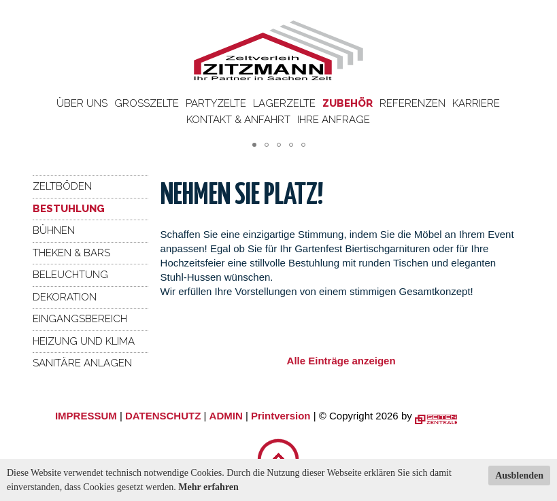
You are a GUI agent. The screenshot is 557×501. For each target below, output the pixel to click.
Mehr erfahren (208, 487)
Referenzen (412, 103)
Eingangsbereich (80, 319)
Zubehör (347, 103)
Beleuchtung (70, 275)
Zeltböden (62, 186)
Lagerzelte (284, 103)
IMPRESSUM (86, 415)
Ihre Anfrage (333, 120)
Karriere (476, 103)
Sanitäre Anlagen (82, 363)
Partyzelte (216, 103)
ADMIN (226, 415)
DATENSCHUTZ (163, 415)
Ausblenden (519, 475)
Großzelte (146, 103)
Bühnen (54, 230)
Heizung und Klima (84, 341)
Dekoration (65, 297)
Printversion (281, 415)
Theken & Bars (71, 253)
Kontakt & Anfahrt (238, 120)
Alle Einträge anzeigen (341, 360)
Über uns (81, 103)
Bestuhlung (69, 209)
